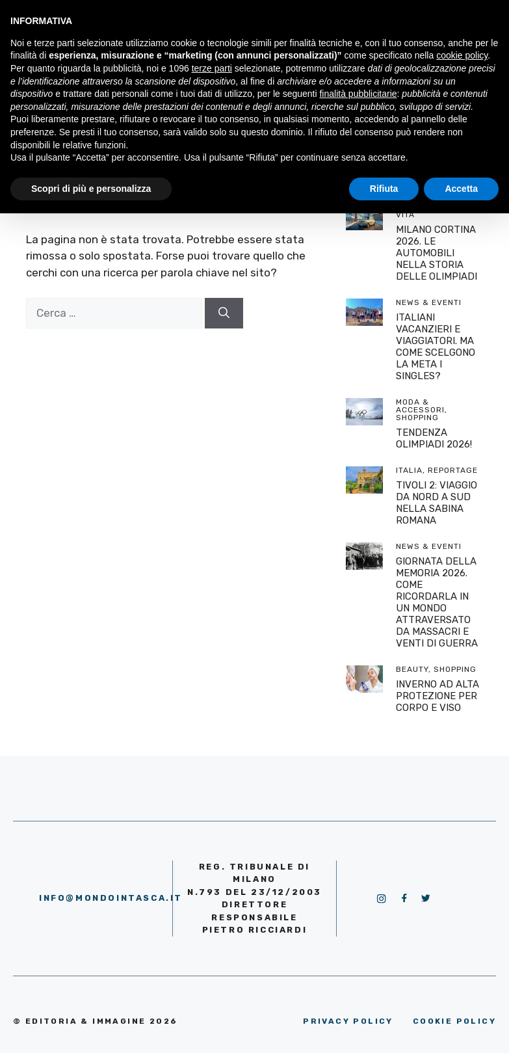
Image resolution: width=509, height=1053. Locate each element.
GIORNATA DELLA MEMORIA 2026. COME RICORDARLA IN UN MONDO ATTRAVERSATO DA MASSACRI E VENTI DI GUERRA (437, 602)
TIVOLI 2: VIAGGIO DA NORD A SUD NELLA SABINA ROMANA (436, 502)
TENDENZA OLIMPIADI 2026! (434, 438)
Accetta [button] (461, 188)
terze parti (212, 68)
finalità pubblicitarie (358, 93)
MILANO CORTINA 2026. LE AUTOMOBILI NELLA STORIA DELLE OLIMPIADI (436, 253)
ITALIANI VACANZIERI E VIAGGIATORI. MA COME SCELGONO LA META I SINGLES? (435, 347)
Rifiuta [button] (384, 188)
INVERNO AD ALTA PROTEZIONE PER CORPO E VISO (437, 695)
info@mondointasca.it (111, 898)
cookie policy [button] (462, 55)
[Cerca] (224, 313)
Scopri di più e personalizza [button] (91, 188)
